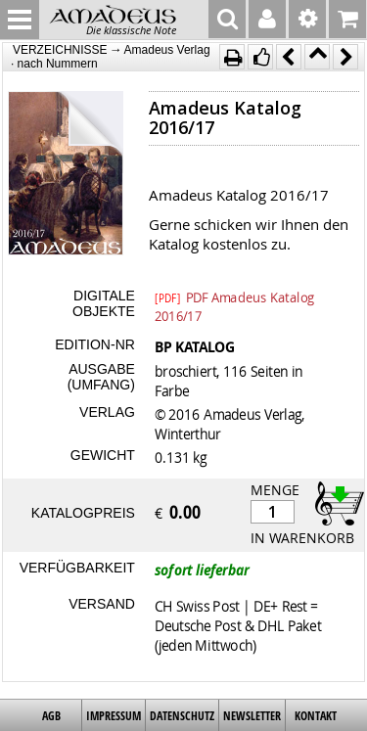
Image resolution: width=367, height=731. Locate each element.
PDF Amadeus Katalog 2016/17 (234, 296)
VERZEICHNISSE (60, 50)
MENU (19, 19)
